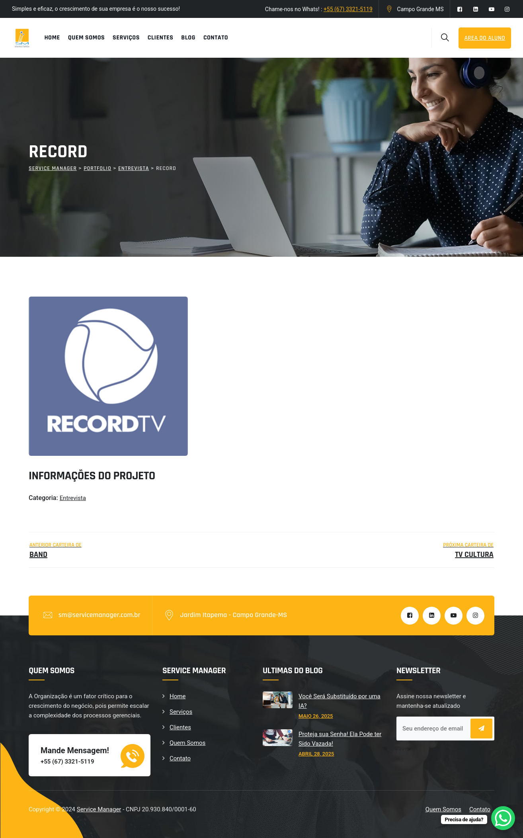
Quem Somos (86, 37)
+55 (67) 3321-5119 (348, 9)
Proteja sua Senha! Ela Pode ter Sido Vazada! (340, 739)
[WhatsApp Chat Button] (503, 818)
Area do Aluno (484, 38)
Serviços (126, 37)
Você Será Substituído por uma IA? (340, 701)
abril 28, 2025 (316, 754)
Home (52, 37)
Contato (215, 37)
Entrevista (73, 498)
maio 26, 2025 (316, 716)
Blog (188, 37)
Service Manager (99, 809)
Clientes (160, 37)
